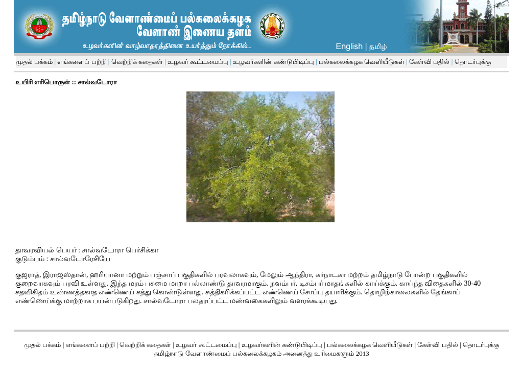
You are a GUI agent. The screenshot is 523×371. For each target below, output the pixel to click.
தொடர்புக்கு (471, 61)
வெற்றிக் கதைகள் (137, 61)
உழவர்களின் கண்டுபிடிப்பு (272, 61)
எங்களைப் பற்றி (81, 61)
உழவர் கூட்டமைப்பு (197, 61)
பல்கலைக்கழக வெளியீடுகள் (362, 61)
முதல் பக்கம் (34, 61)
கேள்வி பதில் (429, 61)
